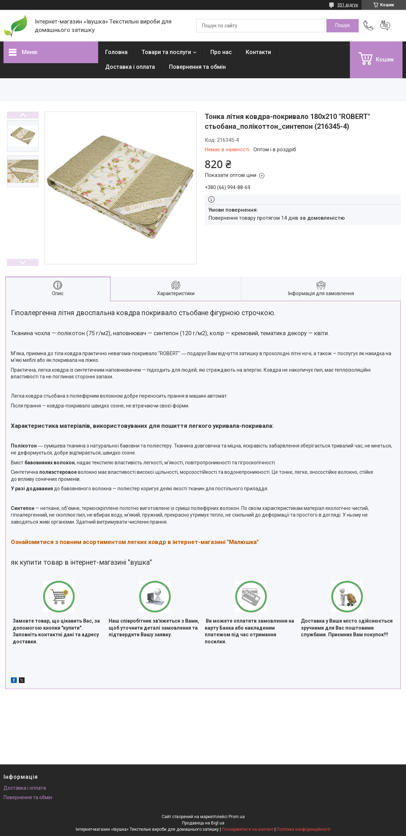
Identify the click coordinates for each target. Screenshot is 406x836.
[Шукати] (342, 25)
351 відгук (347, 4)
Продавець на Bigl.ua (203, 823)
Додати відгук (385, 26)
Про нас (221, 52)
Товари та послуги (166, 52)
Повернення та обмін (197, 67)
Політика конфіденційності (303, 829)
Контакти (258, 52)
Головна (116, 52)
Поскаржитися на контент (247, 829)
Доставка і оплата (130, 67)
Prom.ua (237, 816)
